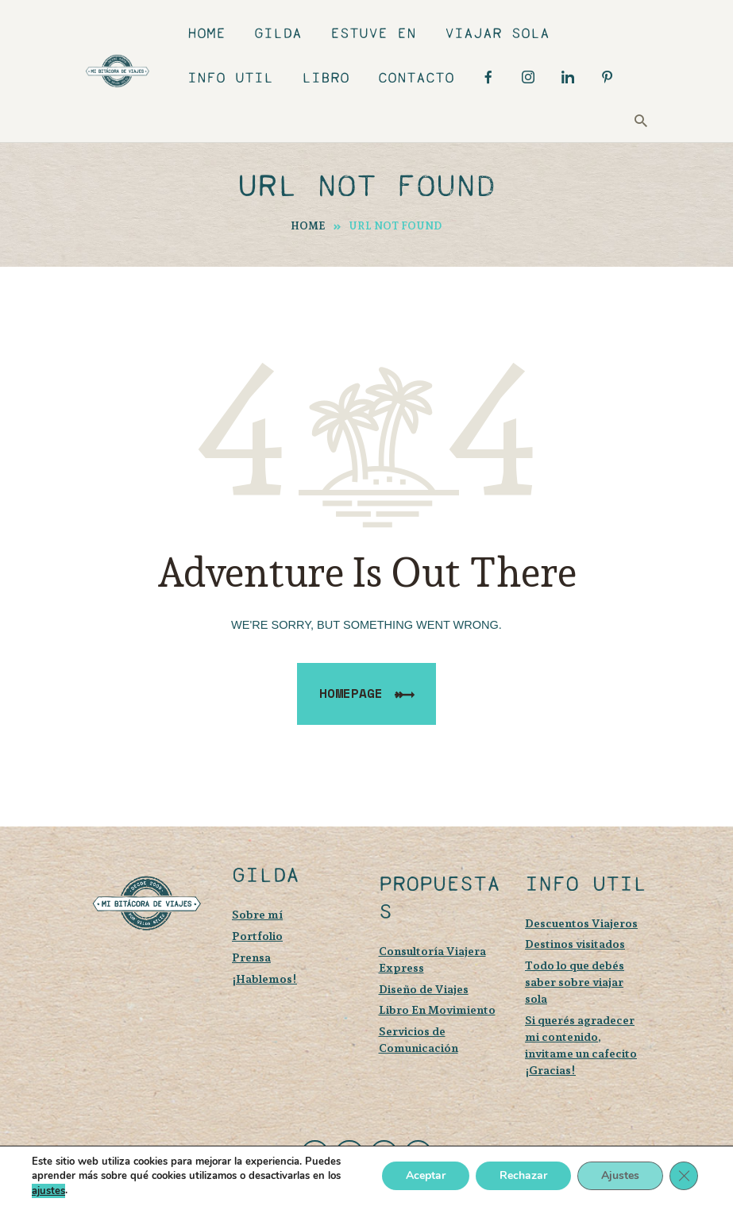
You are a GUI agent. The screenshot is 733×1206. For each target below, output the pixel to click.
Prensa (251, 957)
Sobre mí (257, 914)
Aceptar (426, 1176)
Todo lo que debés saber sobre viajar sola (574, 981)
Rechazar (523, 1176)
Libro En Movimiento (437, 1009)
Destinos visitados (575, 943)
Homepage (351, 693)
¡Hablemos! (264, 978)
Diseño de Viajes (424, 989)
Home (308, 226)
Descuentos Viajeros (581, 923)
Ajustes (620, 1176)
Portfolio (257, 935)
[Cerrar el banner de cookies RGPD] (683, 1176)
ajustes (48, 1191)
